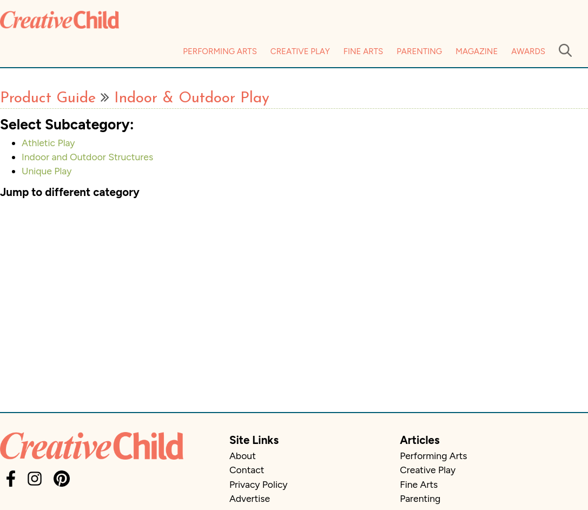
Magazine (476, 51)
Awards (528, 51)
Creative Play (300, 51)
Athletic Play (48, 142)
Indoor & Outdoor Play (191, 98)
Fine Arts (363, 51)
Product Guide (48, 98)
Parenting (419, 51)
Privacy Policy (258, 484)
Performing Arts (220, 51)
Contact (246, 469)
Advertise (249, 498)
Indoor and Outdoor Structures (87, 156)
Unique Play (46, 170)
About (242, 455)
